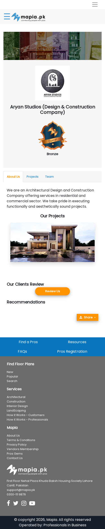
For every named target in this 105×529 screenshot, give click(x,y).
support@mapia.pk (21, 490)
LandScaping (16, 410)
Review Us (52, 291)
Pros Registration (72, 351)
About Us (13, 177)
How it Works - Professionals (27, 419)
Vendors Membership (23, 449)
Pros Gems (15, 453)
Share (86, 317)
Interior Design (17, 406)
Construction (16, 401)
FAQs (22, 351)
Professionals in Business (64, 525)
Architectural (16, 397)
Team (49, 177)
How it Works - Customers (26, 415)
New (10, 372)
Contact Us (15, 458)
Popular (12, 376)
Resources (77, 342)
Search (12, 381)
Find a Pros (28, 342)
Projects (32, 177)
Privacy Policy (17, 444)
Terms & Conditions (21, 440)
